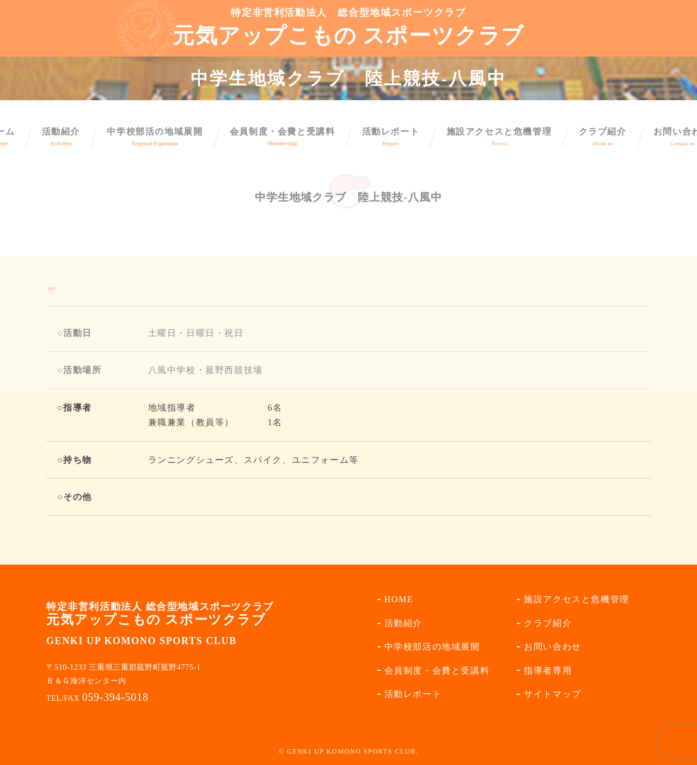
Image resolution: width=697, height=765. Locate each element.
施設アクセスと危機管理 (576, 599)
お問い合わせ (553, 646)
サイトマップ (553, 694)
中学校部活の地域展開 (432, 646)
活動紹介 (403, 623)
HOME (399, 599)
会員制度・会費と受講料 (437, 670)
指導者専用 (548, 670)
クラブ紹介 (548, 623)
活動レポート (413, 694)
